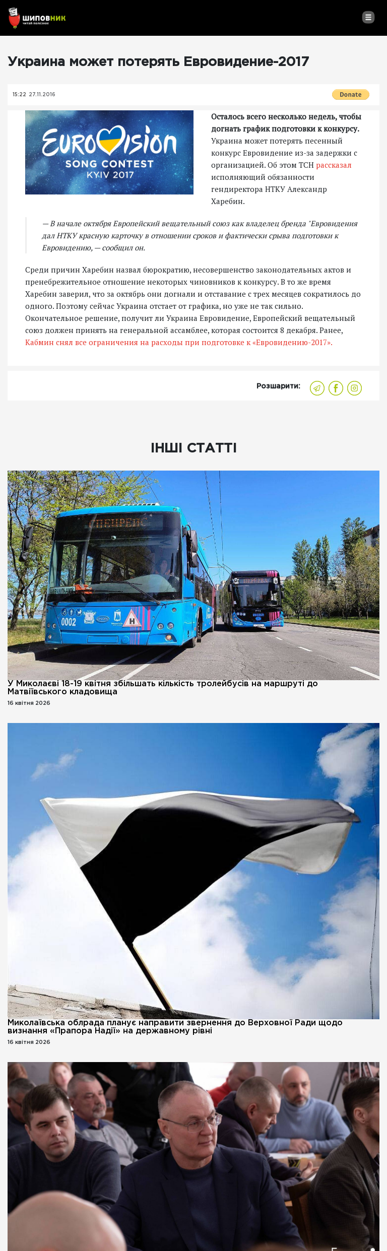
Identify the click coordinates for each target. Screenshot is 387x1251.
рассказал (334, 165)
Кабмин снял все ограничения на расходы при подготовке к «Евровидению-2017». (179, 342)
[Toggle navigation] (368, 17)
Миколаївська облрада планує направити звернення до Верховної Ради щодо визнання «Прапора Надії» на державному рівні (175, 1027)
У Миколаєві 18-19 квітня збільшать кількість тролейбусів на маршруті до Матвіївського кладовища (163, 688)
